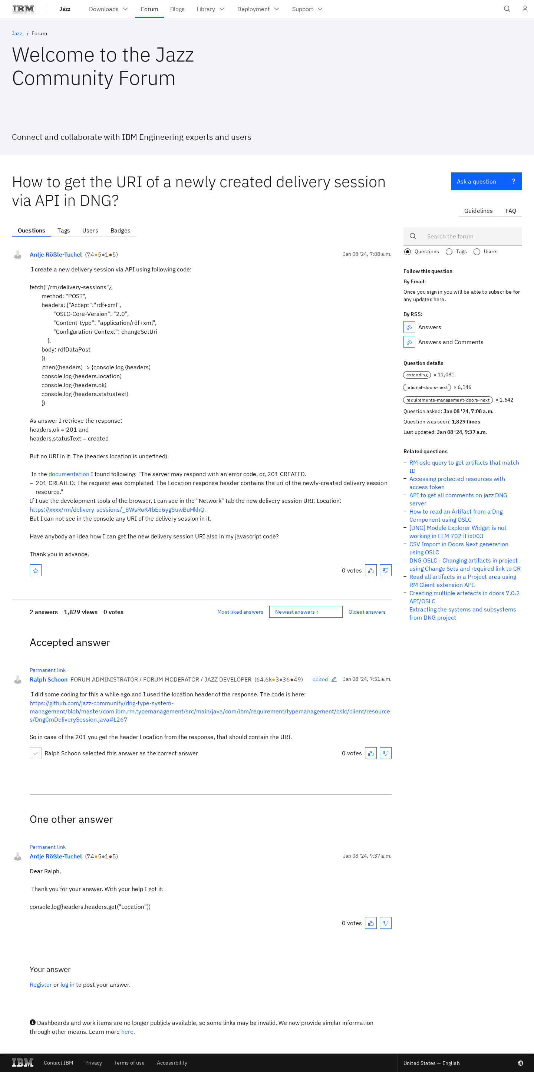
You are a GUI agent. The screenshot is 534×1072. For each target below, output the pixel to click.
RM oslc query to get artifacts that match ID (464, 466)
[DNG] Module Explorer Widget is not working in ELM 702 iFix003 (458, 532)
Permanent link (48, 670)
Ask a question (486, 180)
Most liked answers (240, 611)
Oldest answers (367, 611)
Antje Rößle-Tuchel (56, 254)
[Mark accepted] (36, 753)
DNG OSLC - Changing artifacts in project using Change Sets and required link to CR (465, 564)
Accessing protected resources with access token (457, 483)
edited (325, 679)
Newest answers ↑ (297, 611)
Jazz (64, 9)
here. (128, 1031)
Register (41, 984)
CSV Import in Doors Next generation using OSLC (458, 548)
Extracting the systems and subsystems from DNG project (462, 613)
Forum (39, 33)
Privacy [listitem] (93, 1062)
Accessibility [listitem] (172, 1062)
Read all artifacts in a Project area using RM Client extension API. (462, 580)
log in (67, 984)
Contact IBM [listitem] (58, 1062)
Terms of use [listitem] (129, 1062)
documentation (69, 474)
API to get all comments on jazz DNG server (458, 499)
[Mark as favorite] (36, 570)
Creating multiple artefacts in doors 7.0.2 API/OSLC (464, 597)
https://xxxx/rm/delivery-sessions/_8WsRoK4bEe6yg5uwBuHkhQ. (118, 509)
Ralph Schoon (48, 679)
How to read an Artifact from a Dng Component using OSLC (455, 515)
